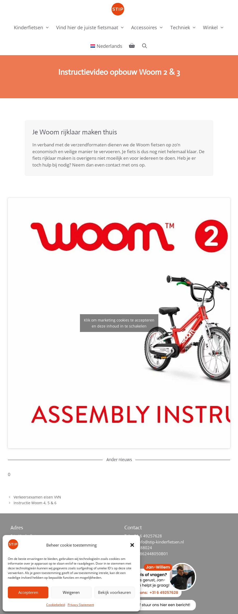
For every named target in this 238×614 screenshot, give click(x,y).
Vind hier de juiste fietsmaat (92, 27)
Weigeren (71, 592)
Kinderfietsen (33, 27)
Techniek (185, 27)
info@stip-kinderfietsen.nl (161, 541)
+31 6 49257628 (147, 535)
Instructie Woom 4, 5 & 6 (35, 502)
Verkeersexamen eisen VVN (37, 497)
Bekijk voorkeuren (114, 592)
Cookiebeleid (55, 604)
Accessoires (149, 27)
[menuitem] (106, 46)
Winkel (215, 27)
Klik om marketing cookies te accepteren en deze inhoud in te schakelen (119, 323)
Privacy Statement (81, 604)
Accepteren (28, 592)
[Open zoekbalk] (144, 46)
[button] (132, 545)
